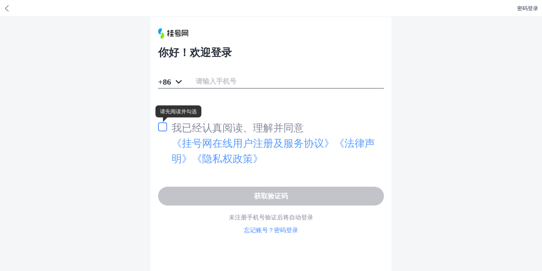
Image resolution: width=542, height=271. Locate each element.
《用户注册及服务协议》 (253, 143)
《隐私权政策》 (227, 158)
